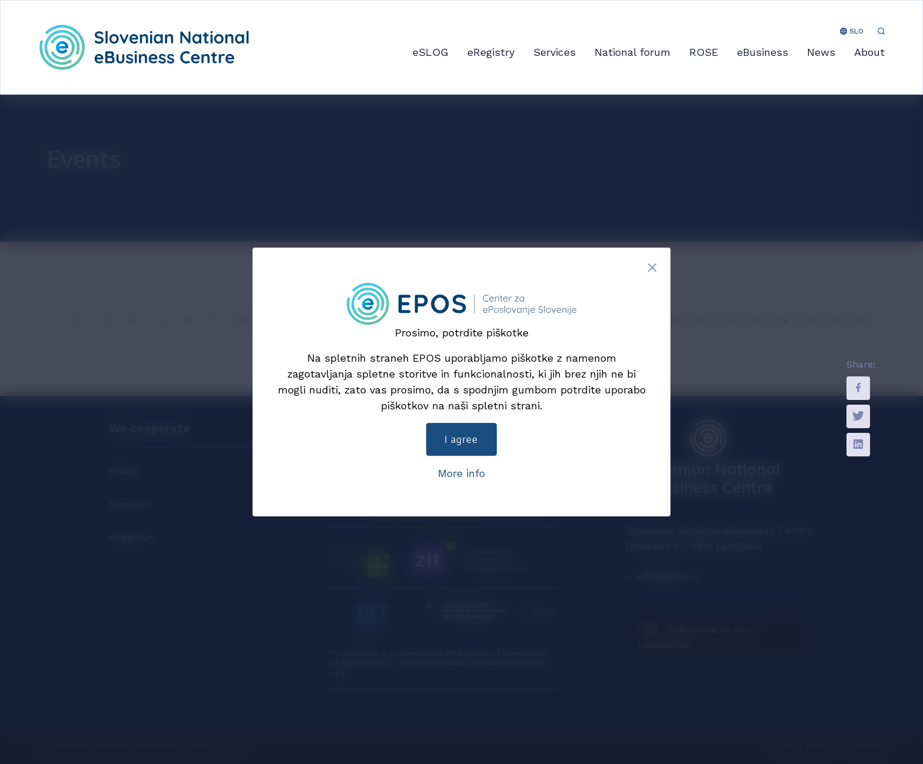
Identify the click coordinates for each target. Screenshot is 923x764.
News (821, 52)
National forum (632, 52)
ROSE (703, 52)
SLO (852, 31)
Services (554, 52)
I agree (461, 439)
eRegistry (490, 52)
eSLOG (431, 52)
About (869, 52)
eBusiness (762, 52)
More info (461, 473)
